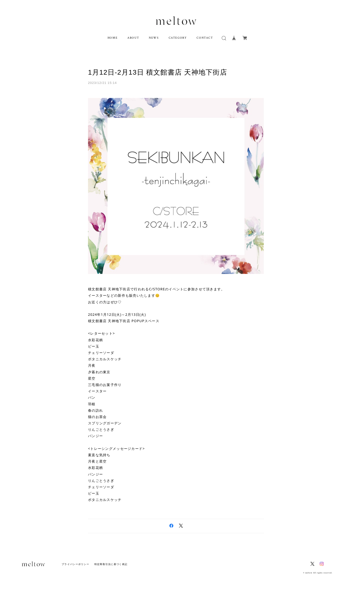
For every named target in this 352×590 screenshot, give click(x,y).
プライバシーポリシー (75, 564)
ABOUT (133, 38)
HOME (113, 38)
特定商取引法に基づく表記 (110, 564)
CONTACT (205, 38)
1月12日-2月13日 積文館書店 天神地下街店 (157, 72)
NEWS (154, 38)
